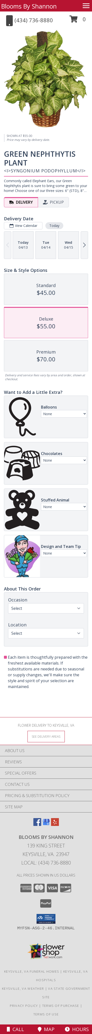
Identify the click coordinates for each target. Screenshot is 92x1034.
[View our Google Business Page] (46, 824)
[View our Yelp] (55, 824)
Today (54, 225)
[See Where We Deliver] (46, 736)
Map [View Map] (46, 1029)
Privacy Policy (24, 1005)
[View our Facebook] (37, 824)
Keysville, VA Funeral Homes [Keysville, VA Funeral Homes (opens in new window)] (31, 971)
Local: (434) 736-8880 (46, 862)
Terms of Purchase (60, 1005)
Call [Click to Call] (15, 1029)
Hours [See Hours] (77, 1029)
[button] (77, 20)
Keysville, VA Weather (23, 988)
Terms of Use (46, 1014)
